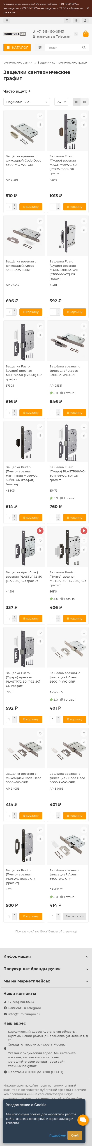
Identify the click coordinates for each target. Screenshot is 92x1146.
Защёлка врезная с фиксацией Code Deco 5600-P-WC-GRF (67, 778)
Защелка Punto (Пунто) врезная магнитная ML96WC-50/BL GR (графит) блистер (22, 475)
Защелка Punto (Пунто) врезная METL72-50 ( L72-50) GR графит (68, 578)
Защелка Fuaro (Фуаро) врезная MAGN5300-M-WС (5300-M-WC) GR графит (64, 270)
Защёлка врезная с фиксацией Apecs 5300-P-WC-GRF (21, 266)
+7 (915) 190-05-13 (47, 31)
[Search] (67, 47)
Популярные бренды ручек (46, 968)
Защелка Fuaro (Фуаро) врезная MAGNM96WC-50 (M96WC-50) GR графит (63, 164)
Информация (46, 956)
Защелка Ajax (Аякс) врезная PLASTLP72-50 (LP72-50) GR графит (24, 576)
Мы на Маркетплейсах (46, 981)
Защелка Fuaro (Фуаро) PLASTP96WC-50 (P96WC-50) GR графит (67, 473)
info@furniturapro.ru (24, 1014)
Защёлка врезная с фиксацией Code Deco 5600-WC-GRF (23, 778)
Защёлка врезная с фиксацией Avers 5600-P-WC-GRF (65, 677)
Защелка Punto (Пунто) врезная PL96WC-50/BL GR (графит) (20, 876)
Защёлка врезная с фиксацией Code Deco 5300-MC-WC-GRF (23, 160)
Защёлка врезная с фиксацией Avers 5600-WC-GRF (65, 874)
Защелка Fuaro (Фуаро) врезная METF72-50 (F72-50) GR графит (24, 373)
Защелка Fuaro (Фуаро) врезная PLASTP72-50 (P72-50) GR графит (23, 679)
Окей (74, 1135)
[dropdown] (6, 20)
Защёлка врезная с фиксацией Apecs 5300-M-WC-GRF (65, 371)
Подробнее (57, 1135)
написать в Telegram (51, 36)
